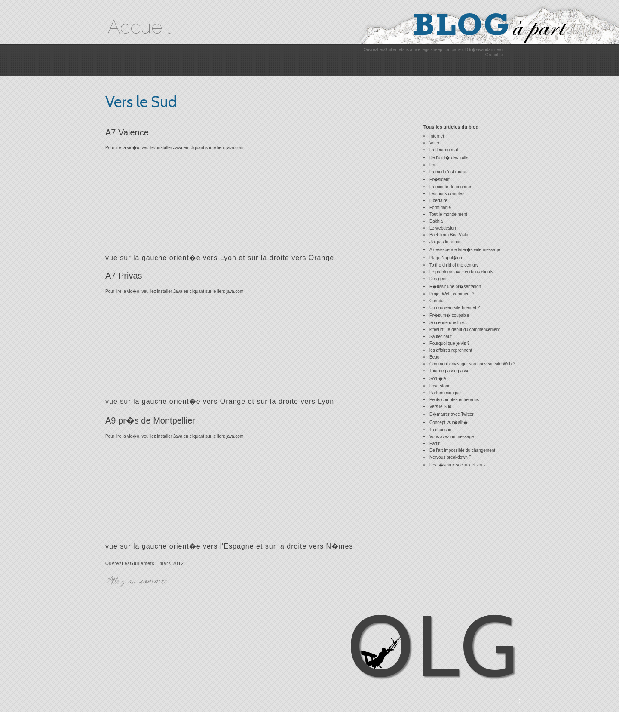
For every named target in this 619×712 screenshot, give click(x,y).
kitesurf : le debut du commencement (464, 329)
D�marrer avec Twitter (451, 414)
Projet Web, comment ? (451, 294)
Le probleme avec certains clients (461, 272)
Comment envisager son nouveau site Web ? (472, 364)
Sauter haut (440, 336)
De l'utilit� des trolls (448, 157)
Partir (434, 443)
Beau (434, 357)
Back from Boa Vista (448, 235)
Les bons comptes (446, 193)
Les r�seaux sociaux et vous (457, 465)
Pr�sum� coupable (449, 315)
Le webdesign (442, 228)
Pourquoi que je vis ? (449, 343)
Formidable (440, 207)
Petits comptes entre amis (454, 399)
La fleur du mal (443, 149)
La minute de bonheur (450, 186)
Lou (433, 165)
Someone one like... (448, 322)
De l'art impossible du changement (462, 450)
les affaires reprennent (450, 350)
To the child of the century (453, 265)
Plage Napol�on (445, 257)
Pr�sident (439, 179)
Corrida (436, 300)
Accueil (139, 27)
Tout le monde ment (448, 214)
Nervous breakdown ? (450, 457)
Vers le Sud (440, 406)
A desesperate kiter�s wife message (464, 249)
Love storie (439, 386)
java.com (234, 147)
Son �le (437, 378)
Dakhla (436, 221)
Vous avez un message (451, 436)
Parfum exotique (445, 392)
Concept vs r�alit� (448, 422)
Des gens (438, 278)
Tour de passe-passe (449, 370)
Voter (434, 143)
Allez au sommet (136, 580)
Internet (436, 136)
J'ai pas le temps (445, 241)
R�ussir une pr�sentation (455, 286)
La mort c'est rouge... (449, 171)
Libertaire (438, 200)
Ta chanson (440, 429)
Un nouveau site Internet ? (454, 307)
